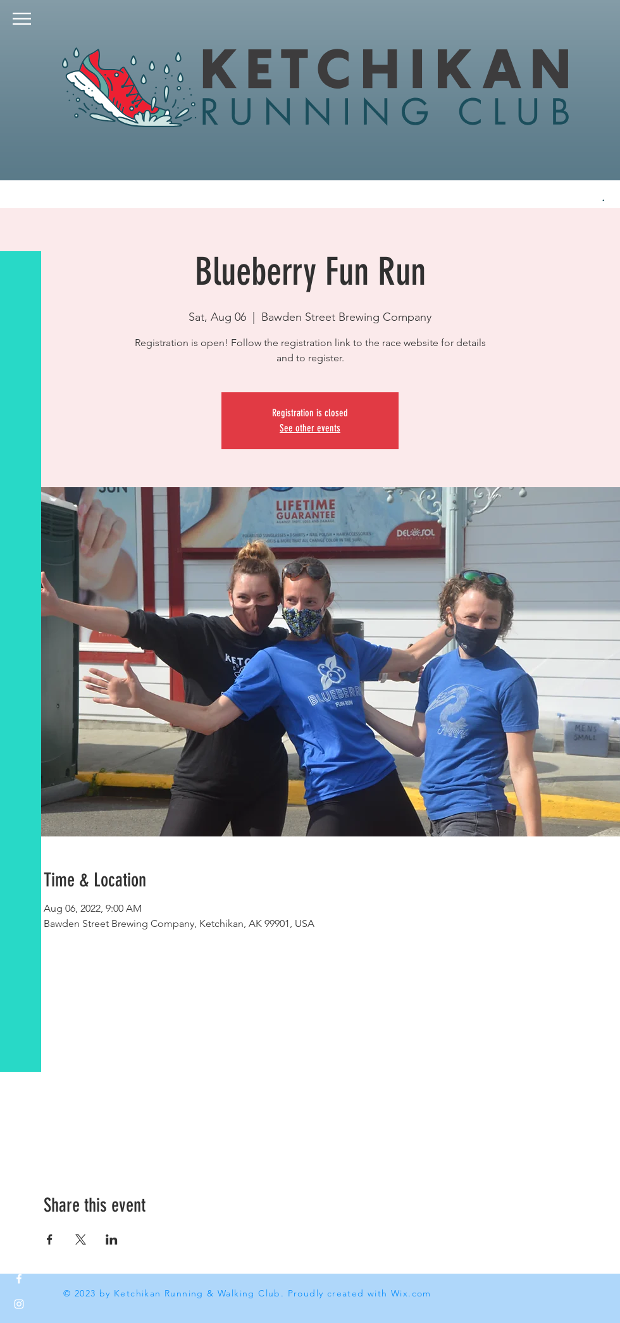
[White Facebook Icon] (19, 1278)
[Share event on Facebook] (50, 1239)
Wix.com (411, 1293)
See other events (310, 428)
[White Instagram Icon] (19, 1304)
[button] (22, 19)
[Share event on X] (81, 1239)
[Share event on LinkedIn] (112, 1239)
